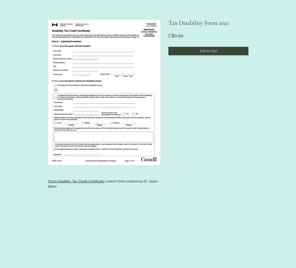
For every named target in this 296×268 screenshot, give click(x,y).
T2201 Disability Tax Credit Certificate (76, 181)
